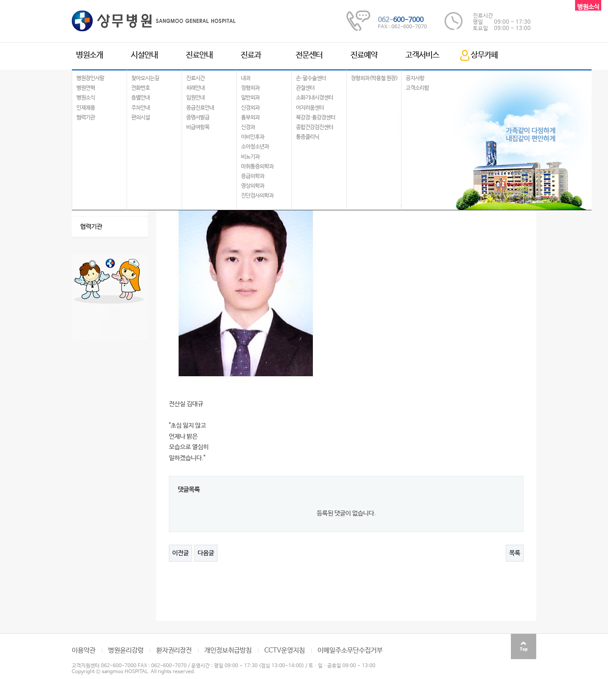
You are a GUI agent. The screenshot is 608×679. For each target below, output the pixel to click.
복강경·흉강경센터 (315, 117)
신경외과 (250, 108)
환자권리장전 (174, 650)
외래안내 (195, 88)
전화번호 (140, 88)
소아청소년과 (255, 147)
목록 (514, 553)
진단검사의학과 (257, 196)
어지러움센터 (310, 108)
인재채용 (85, 108)
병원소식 (85, 98)
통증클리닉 (307, 137)
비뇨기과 (250, 157)
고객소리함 (417, 88)
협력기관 (85, 117)
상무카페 (484, 55)
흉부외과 (250, 117)
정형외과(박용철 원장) (374, 78)
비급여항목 (197, 127)
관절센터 (305, 88)
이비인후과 (252, 137)
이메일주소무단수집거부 (350, 650)
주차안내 (140, 108)
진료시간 (195, 78)
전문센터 (309, 55)
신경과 (248, 127)
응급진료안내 (200, 108)
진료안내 (199, 55)
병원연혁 (85, 88)
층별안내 (140, 98)
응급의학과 (252, 176)
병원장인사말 (90, 78)
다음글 (206, 553)
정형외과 (250, 88)
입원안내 (195, 98)
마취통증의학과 (257, 166)
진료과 (251, 55)
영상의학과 (252, 186)
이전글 (180, 553)
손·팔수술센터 (311, 78)
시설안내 (144, 55)
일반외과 (250, 98)
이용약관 (83, 650)
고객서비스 (422, 55)
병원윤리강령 (126, 650)
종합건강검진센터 (314, 127)
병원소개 (89, 55)
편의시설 (140, 117)
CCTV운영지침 (284, 650)
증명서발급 (197, 117)
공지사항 (415, 78)
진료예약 (363, 55)
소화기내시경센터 (314, 98)
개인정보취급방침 (228, 650)
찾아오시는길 (145, 78)
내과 (245, 78)
